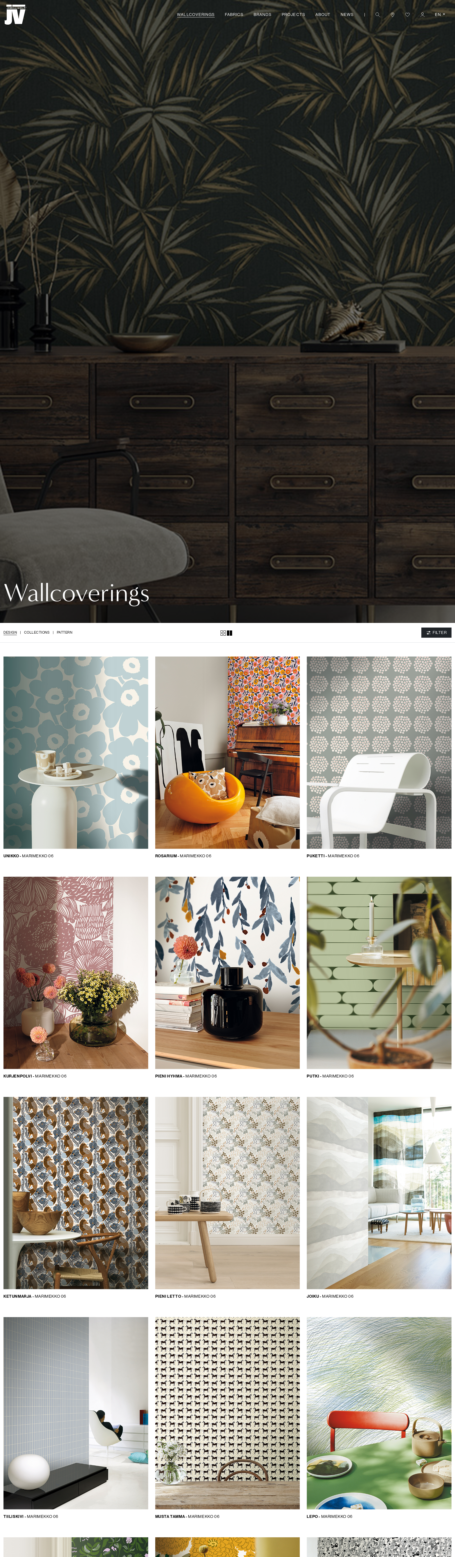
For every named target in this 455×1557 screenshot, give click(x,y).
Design (10, 632)
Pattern (65, 632)
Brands (263, 14)
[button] (377, 14)
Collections (37, 632)
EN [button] (438, 14)
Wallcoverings (196, 14)
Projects (293, 14)
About (323, 14)
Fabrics (234, 14)
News (347, 14)
